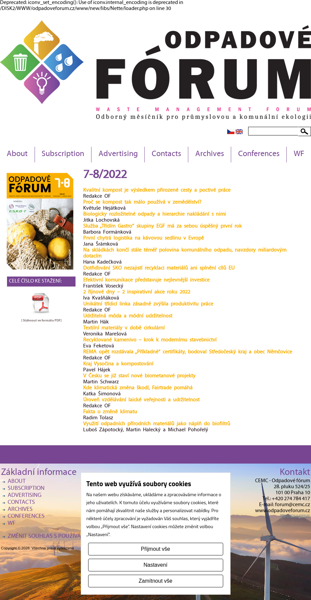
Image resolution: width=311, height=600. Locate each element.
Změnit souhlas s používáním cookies (61, 536)
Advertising (118, 154)
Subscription (63, 154)
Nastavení (155, 565)
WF (299, 154)
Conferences (259, 154)
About (17, 154)
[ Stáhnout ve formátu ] (41, 320)
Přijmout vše (155, 549)
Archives (209, 154)
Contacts (166, 154)
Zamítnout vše (155, 581)
